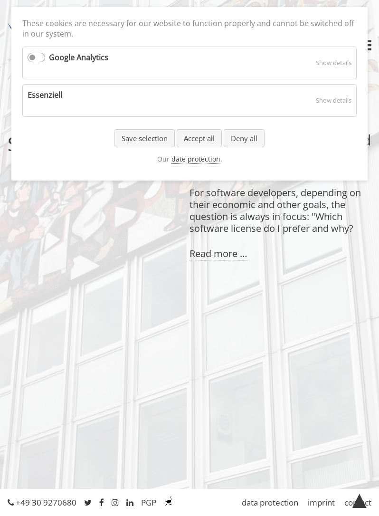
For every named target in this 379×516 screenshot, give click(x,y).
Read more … (218, 253)
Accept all (199, 138)
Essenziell (45, 95)
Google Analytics (78, 57)
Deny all (244, 138)
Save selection (145, 138)
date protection (195, 158)
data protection (270, 502)
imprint (321, 502)
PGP (148, 502)
